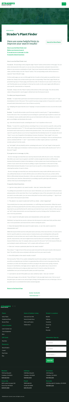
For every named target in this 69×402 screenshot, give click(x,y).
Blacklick (4, 370)
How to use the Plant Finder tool (16, 47)
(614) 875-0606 (5, 387)
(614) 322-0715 (5, 377)
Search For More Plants (54, 42)
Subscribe (50, 360)
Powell (26, 381)
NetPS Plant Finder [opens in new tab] (34, 295)
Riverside (49, 381)
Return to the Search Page (15, 288)
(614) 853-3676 (28, 377)
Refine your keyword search (15, 50)
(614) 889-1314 (50, 385)
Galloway (26, 370)
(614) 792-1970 (28, 387)
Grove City (5, 381)
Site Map (31, 292)
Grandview (49, 370)
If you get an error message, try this (17, 52)
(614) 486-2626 (50, 377)
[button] (66, 4)
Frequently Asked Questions (15, 54)
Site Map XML (37, 292)
